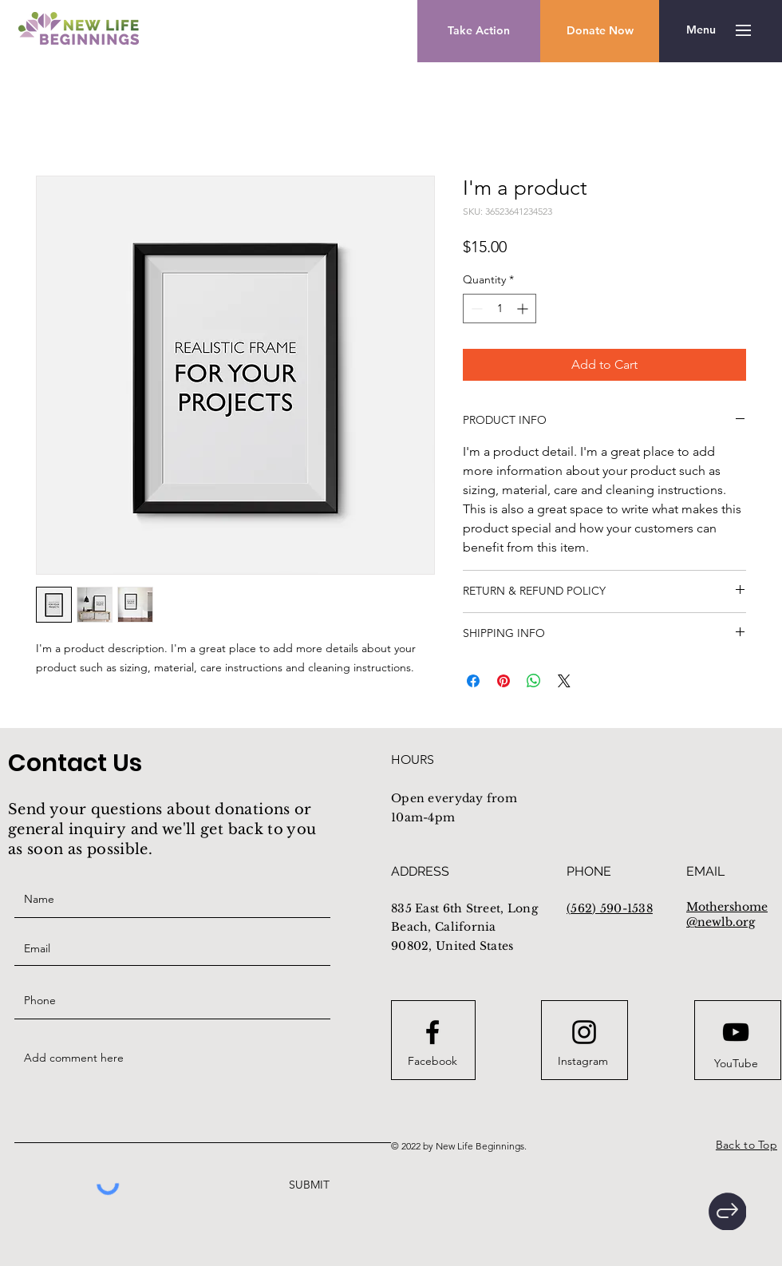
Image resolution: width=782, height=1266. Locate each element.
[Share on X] (564, 680)
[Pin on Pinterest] (503, 680)
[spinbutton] (499, 308)
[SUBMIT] (308, 1185)
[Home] (727, 1211)
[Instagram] (582, 1062)
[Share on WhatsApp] (533, 680)
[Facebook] (432, 1062)
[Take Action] (478, 31)
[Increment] (524, 308)
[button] (599, 31)
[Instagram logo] (584, 1032)
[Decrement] (475, 308)
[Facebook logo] (432, 1032)
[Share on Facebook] (473, 680)
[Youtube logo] (736, 1032)
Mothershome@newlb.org (727, 915)
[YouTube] (735, 1064)
